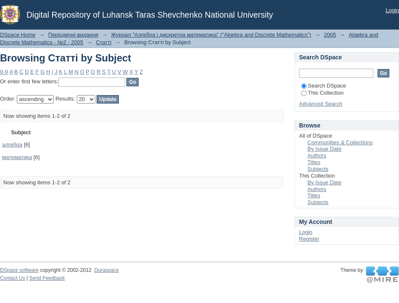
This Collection (322, 93)
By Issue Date (324, 149)
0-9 (4, 72)
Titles (313, 162)
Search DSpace (323, 85)
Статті (103, 42)
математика (17, 157)
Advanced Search (320, 104)
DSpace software (19, 270)
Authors (316, 155)
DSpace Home (18, 35)
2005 (330, 35)
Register (309, 239)
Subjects (317, 169)
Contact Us (12, 278)
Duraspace (106, 270)
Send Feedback (47, 278)
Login (392, 10)
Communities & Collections (340, 142)
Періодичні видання (73, 35)
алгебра (12, 144)
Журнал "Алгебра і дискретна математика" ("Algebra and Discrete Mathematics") (211, 35)
